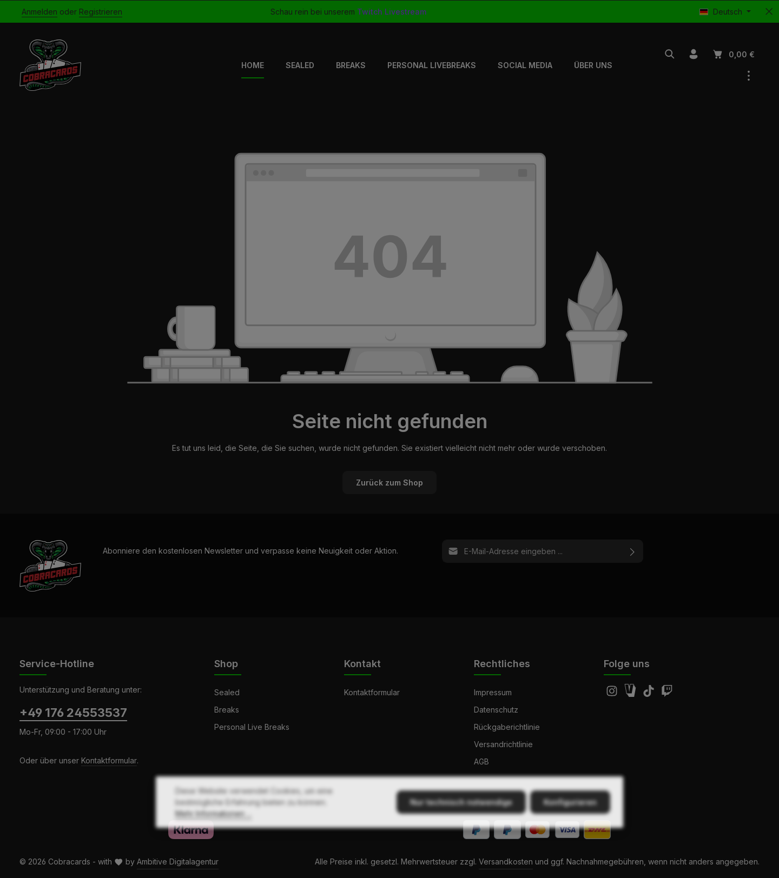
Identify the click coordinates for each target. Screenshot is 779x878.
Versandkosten (506, 861)
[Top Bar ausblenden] (769, 11)
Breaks (226, 709)
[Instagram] (613, 694)
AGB (481, 761)
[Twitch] (667, 694)
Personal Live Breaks (251, 726)
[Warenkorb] (733, 54)
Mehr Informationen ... (213, 837)
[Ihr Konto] (693, 54)
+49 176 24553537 (73, 713)
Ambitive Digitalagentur (178, 861)
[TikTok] (650, 694)
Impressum (493, 692)
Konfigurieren (570, 825)
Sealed (227, 692)
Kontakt (362, 663)
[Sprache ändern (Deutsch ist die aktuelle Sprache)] (725, 11)
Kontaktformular (109, 760)
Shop (226, 663)
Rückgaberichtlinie (507, 726)
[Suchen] (670, 54)
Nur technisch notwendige (461, 825)
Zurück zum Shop (389, 482)
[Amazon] (631, 694)
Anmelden (39, 11)
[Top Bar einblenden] (749, 76)
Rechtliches (502, 663)
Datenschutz (496, 709)
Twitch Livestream (391, 11)
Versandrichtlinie (503, 744)
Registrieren (100, 11)
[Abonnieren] (632, 551)
